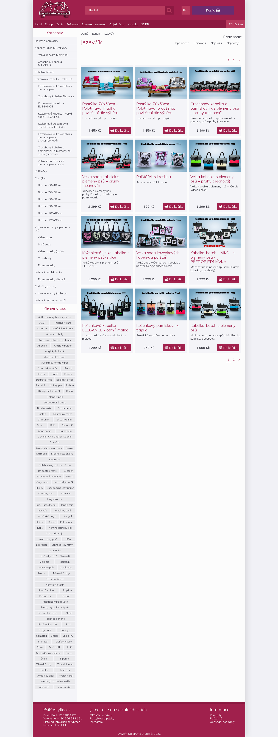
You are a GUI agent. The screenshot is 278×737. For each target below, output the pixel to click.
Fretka (69, 476)
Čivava (70, 448)
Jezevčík (42, 510)
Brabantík (43, 419)
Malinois (44, 561)
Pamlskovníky (46, 265)
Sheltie (55, 635)
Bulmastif (67, 425)
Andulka (42, 345)
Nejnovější (199, 43)
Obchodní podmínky (222, 722)
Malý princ (66, 567)
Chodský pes (45, 493)
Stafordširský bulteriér (48, 653)
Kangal (68, 516)
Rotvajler (66, 630)
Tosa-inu (65, 670)
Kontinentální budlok (60, 527)
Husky (39, 487)
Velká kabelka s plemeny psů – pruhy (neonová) (212, 179)
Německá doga (62, 573)
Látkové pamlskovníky (49, 272)
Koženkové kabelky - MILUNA (54, 79)
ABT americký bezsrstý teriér (54, 317)
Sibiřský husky (63, 641)
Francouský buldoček (49, 476)
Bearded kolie (44, 379)
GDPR (145, 24)
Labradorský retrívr (62, 544)
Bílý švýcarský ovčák (48, 391)
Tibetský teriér (65, 664)
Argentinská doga (54, 357)
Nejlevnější (233, 43)
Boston (42, 413)
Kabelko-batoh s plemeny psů (212, 327)
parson (66, 596)
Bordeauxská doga (55, 402)
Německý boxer (55, 579)
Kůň (68, 539)
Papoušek (45, 596)
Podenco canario (55, 618)
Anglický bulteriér (55, 351)
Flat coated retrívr (47, 470)
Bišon (69, 391)
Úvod (38, 24)
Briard (40, 425)
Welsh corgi (66, 675)
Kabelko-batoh (44, 72)
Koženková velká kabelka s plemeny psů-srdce (105, 255)
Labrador (41, 544)
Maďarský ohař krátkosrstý (55, 556)
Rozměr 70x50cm (49, 192)
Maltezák (65, 561)
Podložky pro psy (45, 286)
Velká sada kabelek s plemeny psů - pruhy (51, 162)
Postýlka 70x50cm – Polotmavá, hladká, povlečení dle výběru (100, 108)
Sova (40, 647)
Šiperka (64, 658)
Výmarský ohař (45, 675)
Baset (55, 374)
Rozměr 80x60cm (49, 199)
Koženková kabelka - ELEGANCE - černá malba (105, 327)
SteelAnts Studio (139, 733)
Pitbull (68, 613)
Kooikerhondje (54, 533)
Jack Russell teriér (46, 504)
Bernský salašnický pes (49, 385)
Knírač (40, 522)
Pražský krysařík (47, 624)
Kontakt (133, 24)
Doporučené (181, 43)
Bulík (53, 425)
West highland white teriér (55, 681)
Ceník (59, 24)
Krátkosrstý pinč (48, 539)
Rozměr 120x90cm (50, 220)
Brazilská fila (64, 419)
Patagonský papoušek (55, 601)
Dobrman (54, 459)
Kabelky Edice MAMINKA (51, 47)
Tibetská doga (44, 664)
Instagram (96, 722)
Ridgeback (45, 630)
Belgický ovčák (64, 379)
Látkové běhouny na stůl (50, 300)
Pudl (68, 624)
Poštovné (72, 24)
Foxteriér (68, 470)
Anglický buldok (63, 345)
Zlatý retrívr (64, 687)
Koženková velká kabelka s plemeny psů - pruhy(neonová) (55, 137)
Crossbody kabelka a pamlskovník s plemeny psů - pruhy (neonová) (56, 151)
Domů (84, 33)
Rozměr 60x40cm (49, 185)
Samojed (41, 635)
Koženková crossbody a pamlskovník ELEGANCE (53, 125)
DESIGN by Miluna (101, 715)
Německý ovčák (55, 584)
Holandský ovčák (63, 482)
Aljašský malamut (62, 328)
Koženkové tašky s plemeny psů (52, 228)
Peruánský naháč (48, 613)
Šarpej (69, 653)
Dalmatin (41, 453)
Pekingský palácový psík (55, 607)
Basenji (41, 374)
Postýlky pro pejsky (102, 718)
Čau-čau (55, 442)
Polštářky (41, 171)
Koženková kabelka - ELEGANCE (51, 104)
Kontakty (215, 715)
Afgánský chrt (63, 322)
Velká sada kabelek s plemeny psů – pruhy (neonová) (100, 181)
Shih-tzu (43, 641)
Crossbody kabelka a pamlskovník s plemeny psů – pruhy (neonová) (214, 108)
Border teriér (65, 408)
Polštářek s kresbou (153, 176)
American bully (54, 334)
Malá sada (44, 244)
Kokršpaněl (66, 522)
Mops (41, 573)
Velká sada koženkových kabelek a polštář (158, 255)
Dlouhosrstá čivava (62, 453)
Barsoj (68, 368)
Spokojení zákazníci (94, 24)
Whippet (44, 687)
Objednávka (116, 24)
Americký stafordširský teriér (54, 340)
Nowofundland (46, 590)
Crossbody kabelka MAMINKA (50, 63)
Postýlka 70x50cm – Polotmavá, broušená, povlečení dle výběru (155, 108)
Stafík (69, 647)
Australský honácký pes (54, 362)
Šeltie (44, 658)
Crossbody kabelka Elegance (56, 96)
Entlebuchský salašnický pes (55, 465)
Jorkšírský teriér (63, 510)
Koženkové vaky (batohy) (51, 293)
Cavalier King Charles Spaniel (55, 436)
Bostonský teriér (62, 413)
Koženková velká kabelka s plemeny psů (55, 87)
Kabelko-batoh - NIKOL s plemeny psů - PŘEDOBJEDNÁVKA (212, 257)
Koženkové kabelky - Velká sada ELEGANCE (55, 115)
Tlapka (44, 670)
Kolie (40, 527)
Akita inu (42, 328)
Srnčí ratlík (54, 647)
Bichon (70, 385)
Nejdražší (216, 43)
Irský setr (66, 493)
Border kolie (44, 408)
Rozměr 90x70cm (49, 206)
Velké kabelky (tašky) (51, 251)
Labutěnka (55, 550)
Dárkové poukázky (46, 41)
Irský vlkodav (54, 499)
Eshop (49, 24)
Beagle (68, 374)
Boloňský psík (55, 396)
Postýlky (40, 178)
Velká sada (45, 237)
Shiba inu (68, 635)
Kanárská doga (47, 516)
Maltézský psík (45, 567)
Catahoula (65, 431)
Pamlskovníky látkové (51, 279)
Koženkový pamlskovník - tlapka (158, 327)
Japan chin (67, 504)
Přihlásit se (236, 24)
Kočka (51, 522)
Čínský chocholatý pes (49, 448)
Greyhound (42, 482)
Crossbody (44, 258)
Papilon (67, 590)
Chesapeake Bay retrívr (60, 487)
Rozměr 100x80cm (50, 213)
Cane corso (44, 431)
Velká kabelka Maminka (53, 55)
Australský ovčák (47, 368)
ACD (42, 322)
